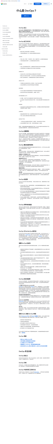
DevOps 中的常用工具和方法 (7, 55)
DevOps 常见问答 (5, 48)
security (40, 236)
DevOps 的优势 (5, 34)
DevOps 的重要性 (6, 30)
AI (19, 286)
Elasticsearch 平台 (25, 316)
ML (21, 286)
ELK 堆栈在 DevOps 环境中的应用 (26, 342)
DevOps (32, 286)
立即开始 (23, 332)
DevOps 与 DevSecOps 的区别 (8, 38)
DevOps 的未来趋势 (6, 42)
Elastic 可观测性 (35, 316)
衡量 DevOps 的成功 (6, 40)
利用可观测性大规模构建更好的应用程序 (28, 340)
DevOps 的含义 (5, 50)
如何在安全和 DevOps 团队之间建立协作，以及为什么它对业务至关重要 (33, 345)
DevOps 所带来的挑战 (6, 36)
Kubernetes (21, 301)
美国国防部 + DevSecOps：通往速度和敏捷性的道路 (30, 344)
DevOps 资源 (5, 46)
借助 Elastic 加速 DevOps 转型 (8, 44)
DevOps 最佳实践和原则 (7, 32)
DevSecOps (27, 234)
